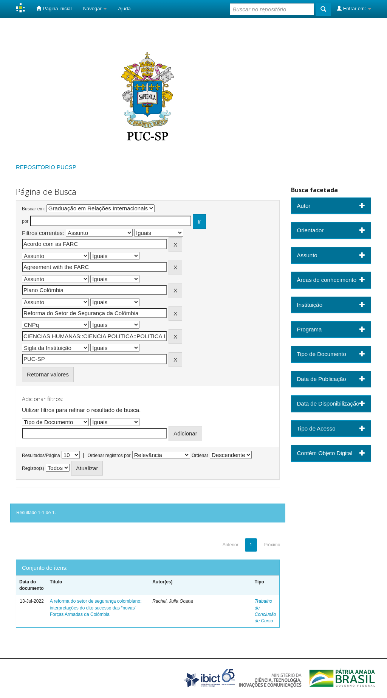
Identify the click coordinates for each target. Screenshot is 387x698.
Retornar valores (48, 374)
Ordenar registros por (108, 455)
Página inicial (53, 8)
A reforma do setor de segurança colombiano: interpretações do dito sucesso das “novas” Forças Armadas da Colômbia (96, 608)
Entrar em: (354, 8)
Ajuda (124, 8)
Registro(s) (33, 468)
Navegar (95, 8)
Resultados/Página (41, 455)
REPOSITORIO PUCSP (46, 167)
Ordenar (200, 455)
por (25, 221)
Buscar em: (33, 208)
